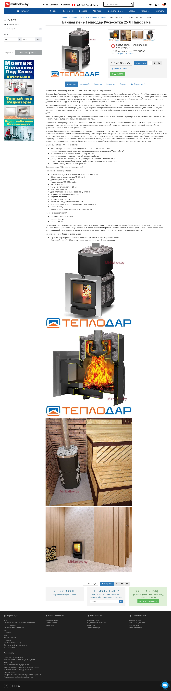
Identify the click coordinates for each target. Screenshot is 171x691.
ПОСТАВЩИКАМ (9, 647)
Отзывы (145, 11)
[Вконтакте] (19, 686)
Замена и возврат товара (13, 643)
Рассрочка (68, 11)
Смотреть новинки (148, 601)
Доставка (65, 5)
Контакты (159, 11)
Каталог (23, 11)
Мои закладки (134, 625)
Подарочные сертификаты (97, 623)
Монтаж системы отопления (14, 628)
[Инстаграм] (7, 686)
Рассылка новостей (136, 628)
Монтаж (97, 11)
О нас (45, 5)
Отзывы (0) (84, 84)
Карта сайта (50, 625)
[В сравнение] (159, 63)
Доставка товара (10, 638)
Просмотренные (115, 11)
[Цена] (11, 39)
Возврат (83, 11)
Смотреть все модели (125, 53)
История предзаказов (137, 623)
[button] (163, 4)
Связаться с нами (52, 620)
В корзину (140, 63)
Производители (93, 620)
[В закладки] (154, 63)
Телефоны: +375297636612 (13, 657)
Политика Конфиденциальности (15, 645)
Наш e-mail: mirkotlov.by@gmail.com (16, 665)
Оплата (54, 5)
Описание (71, 84)
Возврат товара (51, 623)
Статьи (132, 11)
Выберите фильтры (28, 52)
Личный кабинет (135, 620)
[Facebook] (13, 686)
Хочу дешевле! (117, 74)
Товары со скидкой (94, 628)
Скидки (53, 11)
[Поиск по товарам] (132, 4)
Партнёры (91, 625)
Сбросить (9, 52)
